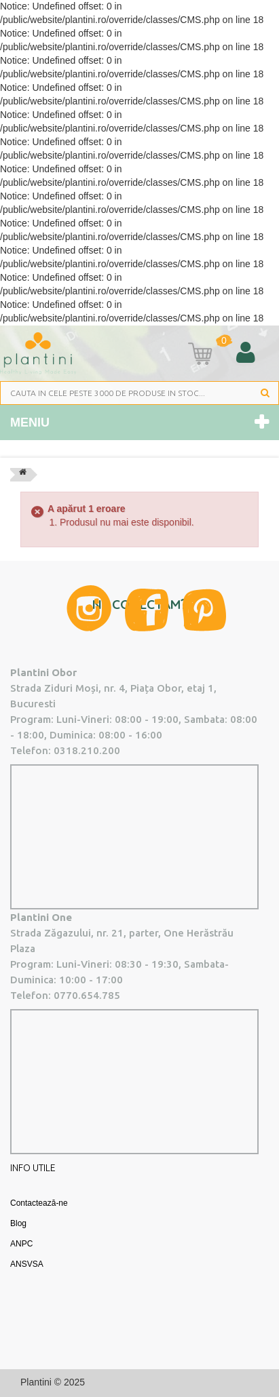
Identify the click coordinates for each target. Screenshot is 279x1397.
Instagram (89, 608)
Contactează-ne (39, 1203)
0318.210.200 (87, 750)
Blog (18, 1223)
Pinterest (204, 610)
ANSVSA (26, 1264)
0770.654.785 (87, 995)
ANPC (21, 1243)
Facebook (147, 610)
